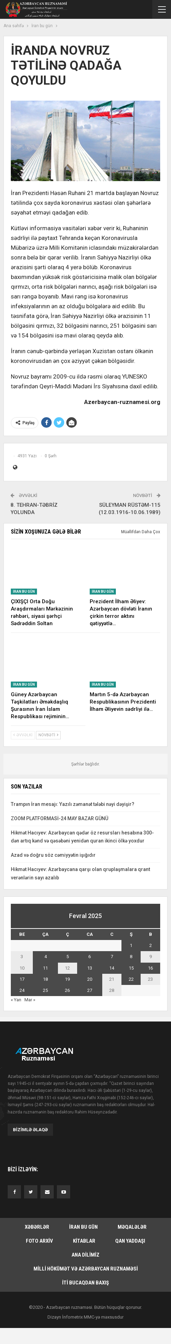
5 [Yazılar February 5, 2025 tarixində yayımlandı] (67, 956)
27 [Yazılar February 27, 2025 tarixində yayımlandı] (89, 990)
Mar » (29, 999)
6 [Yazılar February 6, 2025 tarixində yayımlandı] (89, 956)
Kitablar (84, 1241)
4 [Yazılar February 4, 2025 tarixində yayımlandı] (45, 956)
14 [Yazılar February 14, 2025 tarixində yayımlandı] (111, 968)
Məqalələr (132, 1227)
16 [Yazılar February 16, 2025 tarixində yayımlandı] (150, 968)
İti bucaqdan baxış (85, 1283)
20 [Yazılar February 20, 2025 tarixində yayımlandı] (89, 979)
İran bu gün (24, 591)
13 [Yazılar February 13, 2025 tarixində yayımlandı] (89, 968)
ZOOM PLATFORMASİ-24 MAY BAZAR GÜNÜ (59, 818)
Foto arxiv (39, 1241)
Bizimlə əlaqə (30, 1129)
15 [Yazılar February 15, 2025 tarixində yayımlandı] (131, 968)
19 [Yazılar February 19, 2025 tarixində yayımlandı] (67, 979)
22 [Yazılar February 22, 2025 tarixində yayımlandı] (131, 979)
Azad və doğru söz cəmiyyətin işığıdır (53, 855)
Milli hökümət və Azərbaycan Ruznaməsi (86, 1269)
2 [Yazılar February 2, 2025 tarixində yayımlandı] (150, 945)
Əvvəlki (22, 735)
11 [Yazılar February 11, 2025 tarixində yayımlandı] (45, 968)
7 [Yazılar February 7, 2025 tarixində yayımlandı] (112, 956)
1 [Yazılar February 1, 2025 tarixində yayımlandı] (131, 945)
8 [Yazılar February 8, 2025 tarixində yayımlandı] (131, 956)
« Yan (16, 999)
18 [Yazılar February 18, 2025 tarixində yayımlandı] (45, 979)
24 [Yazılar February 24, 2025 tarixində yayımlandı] (22, 990)
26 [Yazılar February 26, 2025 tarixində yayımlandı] (67, 990)
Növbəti (48, 735)
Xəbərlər (37, 1227)
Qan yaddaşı (130, 1241)
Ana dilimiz (85, 1255)
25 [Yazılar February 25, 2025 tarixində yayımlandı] (45, 990)
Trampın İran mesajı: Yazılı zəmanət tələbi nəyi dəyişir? (72, 804)
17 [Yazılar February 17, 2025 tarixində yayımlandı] (22, 979)
